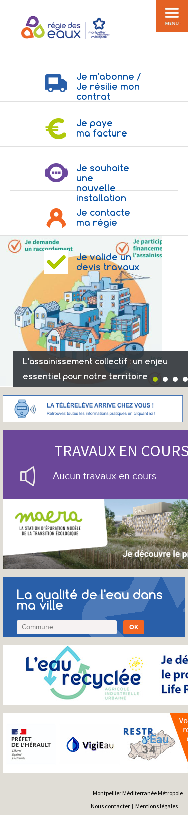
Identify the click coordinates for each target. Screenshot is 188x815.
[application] (163, 790)
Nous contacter (110, 806)
